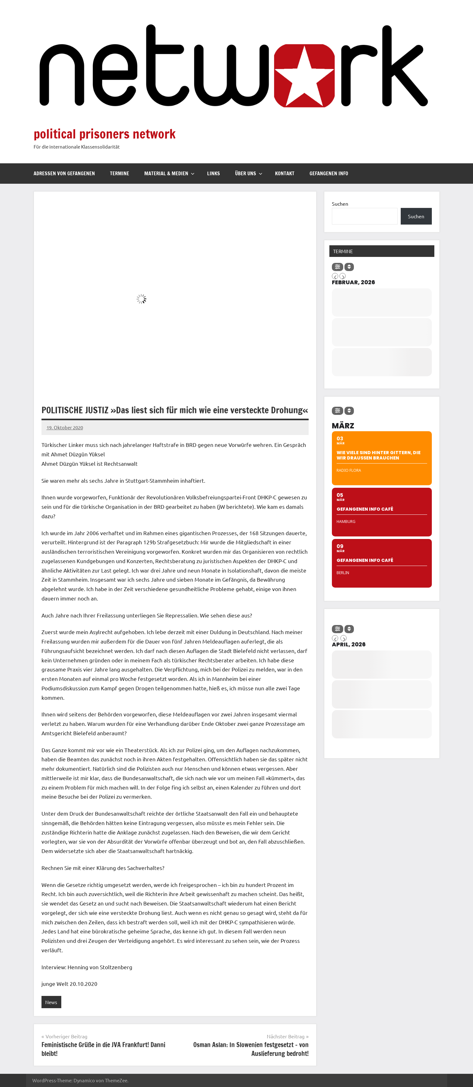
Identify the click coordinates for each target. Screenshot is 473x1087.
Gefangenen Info (329, 173)
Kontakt (284, 173)
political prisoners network (105, 134)
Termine (119, 173)
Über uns (248, 173)
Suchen (340, 203)
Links (213, 173)
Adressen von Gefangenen (64, 173)
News (51, 1002)
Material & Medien (169, 173)
